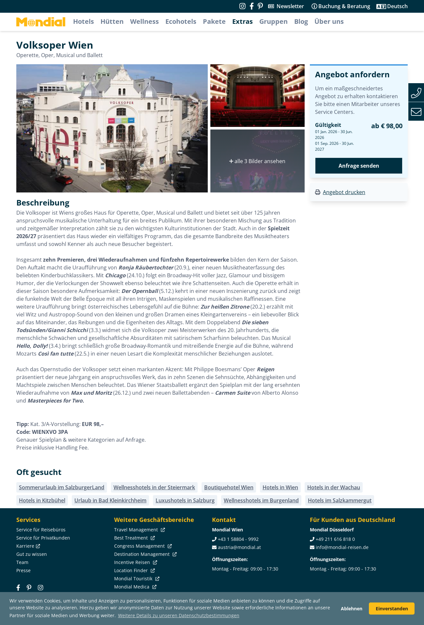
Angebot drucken (344, 192)
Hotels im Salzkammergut (339, 500)
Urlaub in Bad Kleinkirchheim (110, 500)
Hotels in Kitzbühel (42, 500)
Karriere (27, 546)
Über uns (329, 21)
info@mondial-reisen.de (342, 547)
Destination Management (144, 554)
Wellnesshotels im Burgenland (261, 500)
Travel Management (139, 529)
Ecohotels (180, 21)
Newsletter (290, 6)
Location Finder (134, 570)
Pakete (214, 21)
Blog (301, 21)
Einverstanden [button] (392, 608)
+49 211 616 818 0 (335, 539)
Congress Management (142, 546)
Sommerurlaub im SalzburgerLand (61, 487)
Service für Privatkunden (43, 538)
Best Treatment (134, 538)
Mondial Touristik (136, 578)
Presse (23, 570)
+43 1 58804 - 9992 (238, 539)
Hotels (83, 21)
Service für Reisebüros (41, 529)
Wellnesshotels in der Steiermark (154, 487)
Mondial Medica (134, 587)
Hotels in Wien (280, 487)
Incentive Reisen (135, 562)
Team (22, 562)
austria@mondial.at (239, 547)
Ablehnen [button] (351, 608)
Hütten (112, 21)
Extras (242, 21)
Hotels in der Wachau (333, 487)
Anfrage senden (359, 165)
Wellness (144, 21)
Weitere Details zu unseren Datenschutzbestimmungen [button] (178, 615)
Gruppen (273, 21)
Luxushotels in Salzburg (185, 500)
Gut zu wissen (31, 554)
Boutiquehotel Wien (228, 487)
